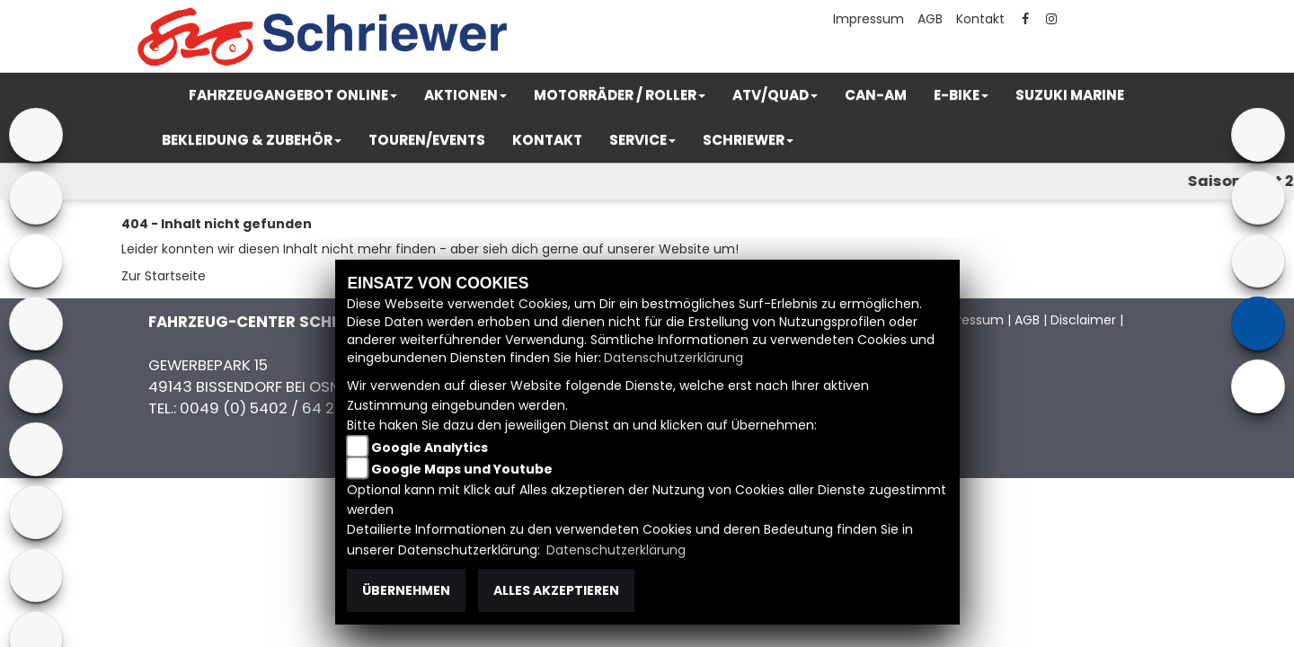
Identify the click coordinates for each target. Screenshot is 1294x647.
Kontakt (980, 19)
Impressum (868, 19)
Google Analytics (429, 447)
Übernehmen (406, 590)
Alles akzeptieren (556, 590)
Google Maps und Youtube (462, 469)
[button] (293, 95)
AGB (930, 19)
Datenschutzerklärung (673, 358)
